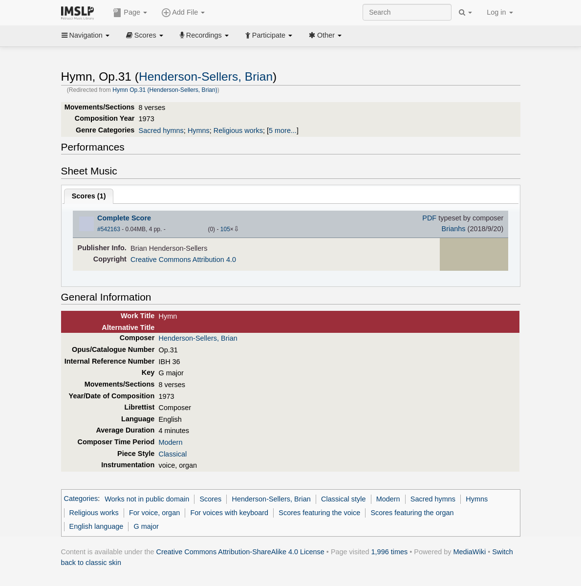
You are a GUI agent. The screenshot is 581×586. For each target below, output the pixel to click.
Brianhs (454, 229)
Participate (268, 35)
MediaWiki (469, 552)
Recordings (204, 35)
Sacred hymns (161, 130)
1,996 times (389, 552)
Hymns (199, 130)
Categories (81, 499)
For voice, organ (154, 513)
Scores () (89, 196)
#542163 (108, 229)
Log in (500, 12)
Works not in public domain (147, 499)
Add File (183, 12)
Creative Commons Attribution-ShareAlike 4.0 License (240, 552)
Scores (144, 35)
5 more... (283, 130)
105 (225, 229)
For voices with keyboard (229, 513)
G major (146, 526)
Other (325, 35)
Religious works (238, 130)
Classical (172, 454)
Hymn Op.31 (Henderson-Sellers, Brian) (164, 90)
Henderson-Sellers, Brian (206, 76)
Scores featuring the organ (411, 513)
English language (96, 526)
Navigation (85, 35)
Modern (170, 442)
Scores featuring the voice (319, 513)
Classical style (343, 499)
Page (130, 12)
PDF (429, 218)
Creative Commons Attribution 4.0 (183, 259)
